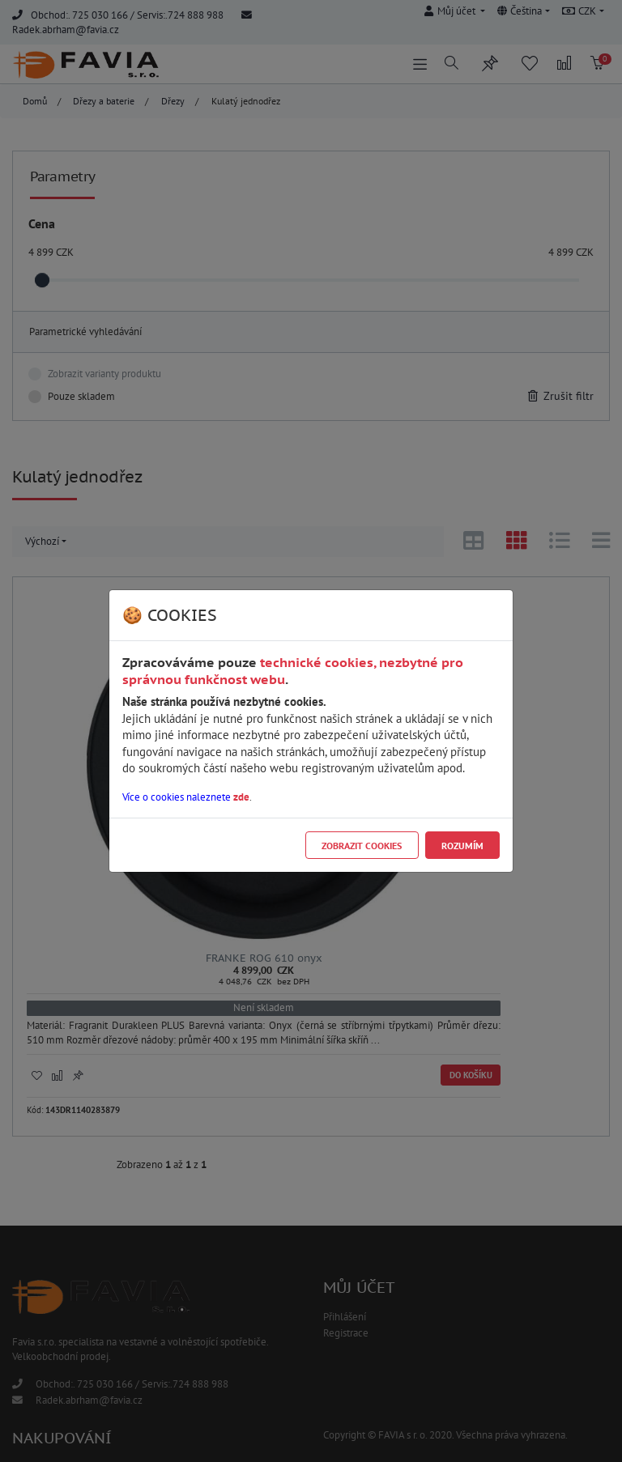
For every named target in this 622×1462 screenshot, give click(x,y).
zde (241, 797)
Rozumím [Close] (462, 845)
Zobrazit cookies (362, 845)
